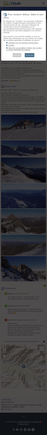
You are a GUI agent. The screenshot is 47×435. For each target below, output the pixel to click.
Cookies (11, 45)
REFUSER (17, 55)
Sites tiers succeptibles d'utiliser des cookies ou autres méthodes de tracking (24, 49)
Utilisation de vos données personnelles (23, 43)
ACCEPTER (29, 55)
